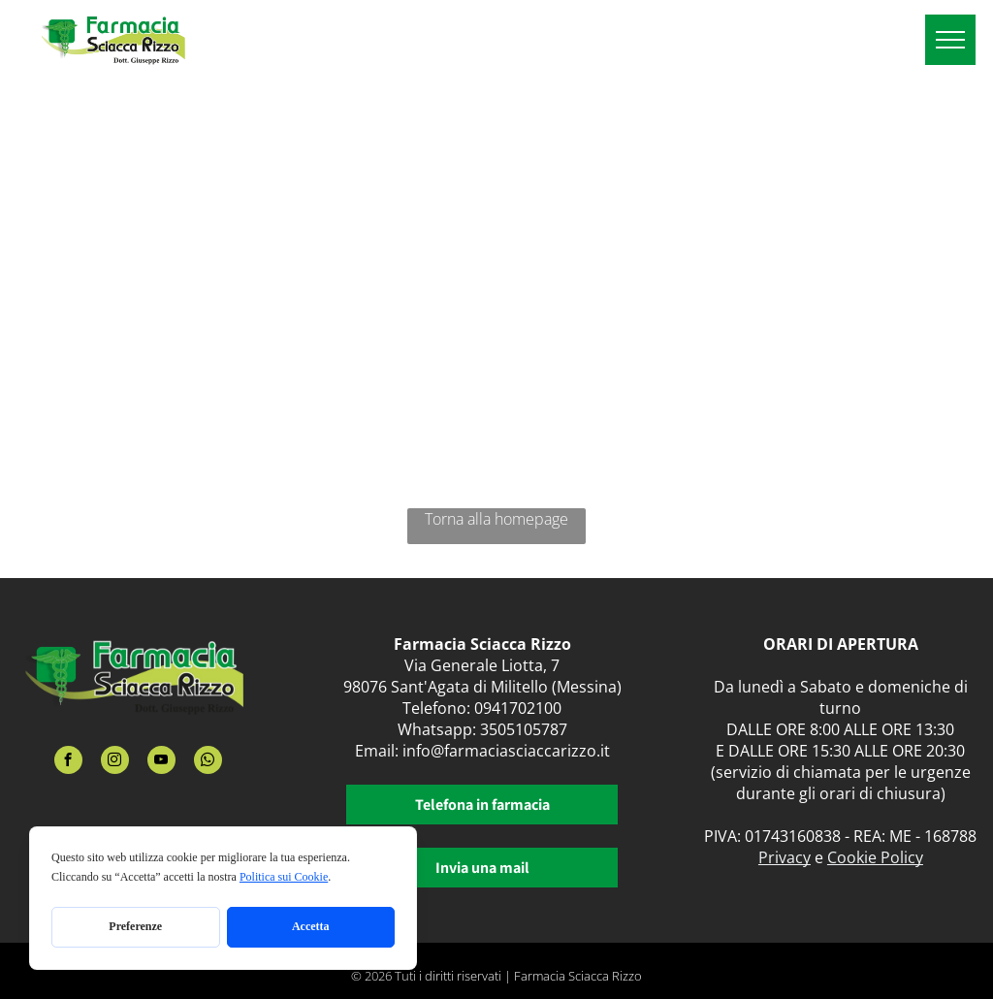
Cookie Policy (875, 857)
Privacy (784, 857)
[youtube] (161, 762)
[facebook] (68, 762)
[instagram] (115, 762)
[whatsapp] (208, 762)
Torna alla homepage (496, 519)
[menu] (950, 40)
